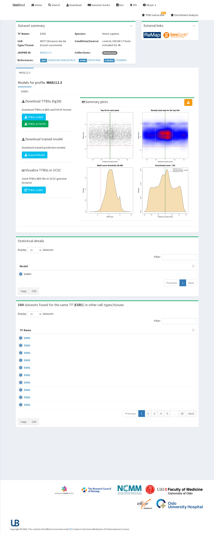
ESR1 (23, 342)
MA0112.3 (45, 52)
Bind (19, 5)
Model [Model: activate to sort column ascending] (24, 266)
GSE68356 (164, 353)
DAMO (24, 91)
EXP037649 (94, 60)
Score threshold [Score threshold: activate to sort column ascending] (136, 266)
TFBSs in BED (33, 117)
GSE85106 (53, 60)
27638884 (120, 60)
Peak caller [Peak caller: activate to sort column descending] (43, 266)
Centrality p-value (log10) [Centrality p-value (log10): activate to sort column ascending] (173, 266)
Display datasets (36, 250)
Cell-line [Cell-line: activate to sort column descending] (40, 334)
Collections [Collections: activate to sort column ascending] (123, 334)
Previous (171, 283)
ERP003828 (164, 342)
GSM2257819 (67, 60)
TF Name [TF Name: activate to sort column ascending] (23, 332)
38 (182, 459)
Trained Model (34, 155)
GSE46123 (164, 446)
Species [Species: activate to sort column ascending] (145, 334)
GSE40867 (164, 423)
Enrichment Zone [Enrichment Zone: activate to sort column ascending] (90, 266)
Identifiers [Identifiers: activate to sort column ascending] (165, 334)
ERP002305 (164, 400)
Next (191, 283)
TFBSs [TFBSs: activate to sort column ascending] (113, 266)
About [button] (149, 5)
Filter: (175, 257)
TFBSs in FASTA (35, 124)
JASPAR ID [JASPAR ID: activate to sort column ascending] (185, 332)
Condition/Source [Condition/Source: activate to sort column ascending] (79, 334)
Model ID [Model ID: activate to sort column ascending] (64, 266)
